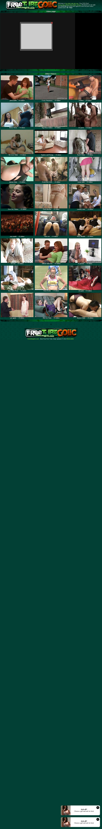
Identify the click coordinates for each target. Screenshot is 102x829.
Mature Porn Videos (70, 5)
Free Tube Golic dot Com (71, 3)
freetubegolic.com (33, 339)
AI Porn (79, 5)
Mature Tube (61, 5)
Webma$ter (70, 339)
